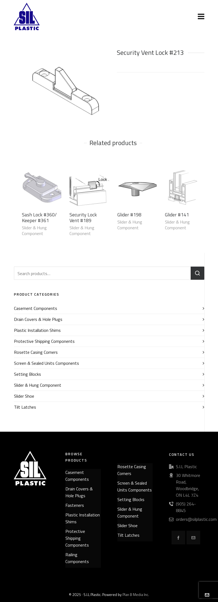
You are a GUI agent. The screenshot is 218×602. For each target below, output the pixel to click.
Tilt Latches (25, 407)
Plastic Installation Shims (37, 330)
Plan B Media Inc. (136, 594)
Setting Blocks (27, 374)
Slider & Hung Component (34, 230)
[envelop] (193, 537)
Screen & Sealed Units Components (46, 363)
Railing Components (77, 558)
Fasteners (74, 505)
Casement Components (35, 308)
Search (197, 273)
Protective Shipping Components (44, 341)
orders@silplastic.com (196, 519)
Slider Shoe (24, 396)
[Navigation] (201, 16)
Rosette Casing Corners (36, 352)
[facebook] (178, 537)
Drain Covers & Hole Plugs (38, 319)
